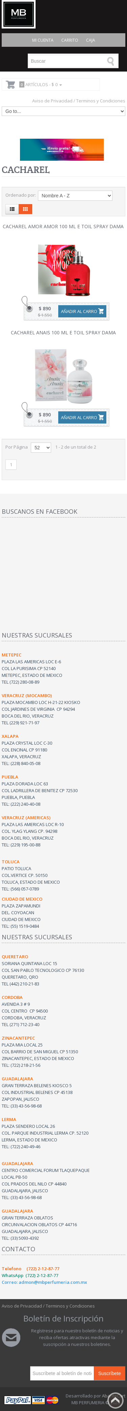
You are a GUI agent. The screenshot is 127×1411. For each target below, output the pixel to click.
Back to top (115, 1400)
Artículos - (39, 84)
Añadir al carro (79, 311)
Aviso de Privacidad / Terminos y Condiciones (78, 101)
